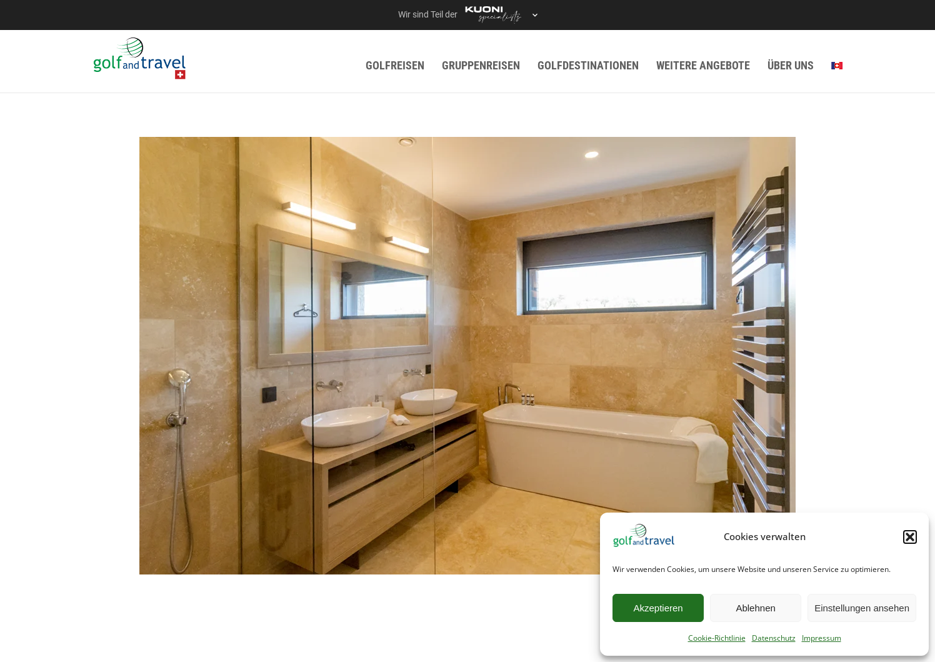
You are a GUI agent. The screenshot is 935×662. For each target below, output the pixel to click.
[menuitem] (836, 65)
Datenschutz (774, 638)
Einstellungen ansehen (861, 608)
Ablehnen (755, 608)
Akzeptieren (657, 608)
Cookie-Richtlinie (717, 638)
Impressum (821, 638)
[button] (910, 537)
